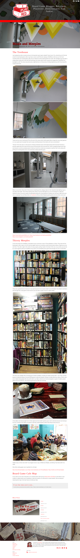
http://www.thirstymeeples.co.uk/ (20, 469)
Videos (14, 547)
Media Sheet (15, 553)
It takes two (42, 514)
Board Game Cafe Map (50, 476)
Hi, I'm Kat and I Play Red (26, 508)
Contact (77, 21)
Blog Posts (63, 21)
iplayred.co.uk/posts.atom (33, 552)
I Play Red (40, 542)
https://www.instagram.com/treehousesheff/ (23, 236)
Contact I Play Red (16, 555)
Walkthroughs (54, 21)
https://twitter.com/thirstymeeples (56, 469)
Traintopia (42, 509)
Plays (13, 548)
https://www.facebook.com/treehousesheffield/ (40, 235)
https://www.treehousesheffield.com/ (21, 235)
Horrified (42, 505)
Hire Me (70, 21)
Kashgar (42, 501)
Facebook (33, 195)
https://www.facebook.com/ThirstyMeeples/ (38, 469)
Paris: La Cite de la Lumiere (45, 518)
